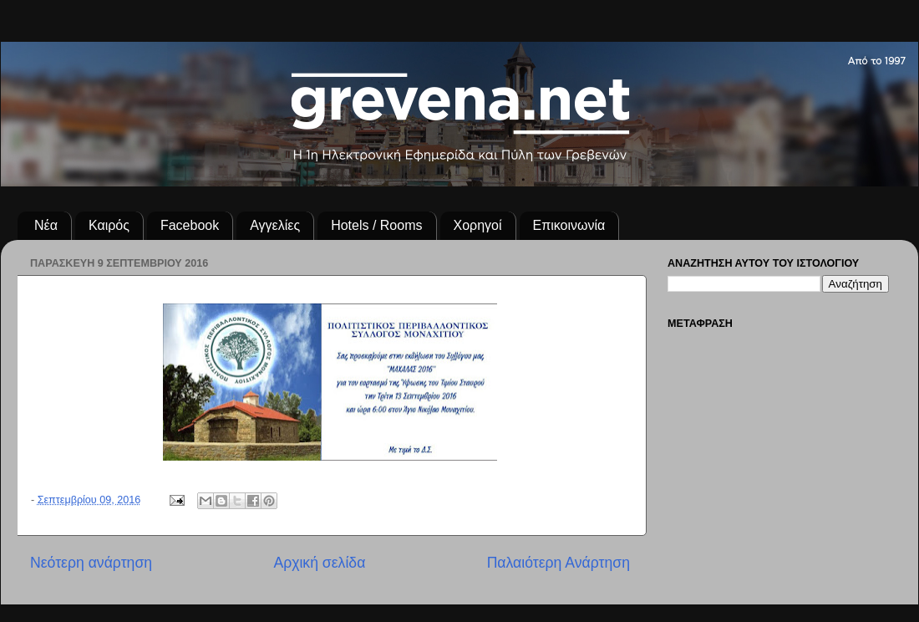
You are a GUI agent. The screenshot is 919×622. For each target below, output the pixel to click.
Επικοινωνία (569, 225)
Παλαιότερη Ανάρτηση (558, 562)
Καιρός (109, 225)
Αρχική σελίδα (319, 562)
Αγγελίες (275, 225)
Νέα (46, 225)
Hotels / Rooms (376, 225)
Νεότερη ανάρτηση (91, 562)
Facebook (189, 225)
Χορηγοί (478, 225)
